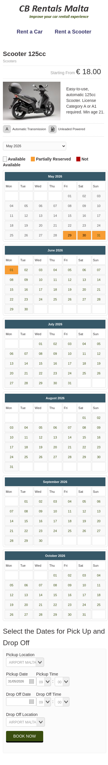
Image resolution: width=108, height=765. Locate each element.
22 (11, 299)
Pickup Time (47, 674)
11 (55, 279)
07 (99, 270)
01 (11, 270)
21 (99, 289)
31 (99, 235)
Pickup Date (17, 674)
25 (55, 299)
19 (69, 289)
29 (11, 309)
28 (99, 299)
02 (26, 270)
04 (55, 270)
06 (84, 270)
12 (69, 279)
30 (26, 309)
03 (40, 270)
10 (40, 279)
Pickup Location (20, 654)
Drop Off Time (48, 694)
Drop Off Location (21, 714)
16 (26, 289)
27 (84, 299)
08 (11, 279)
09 (26, 279)
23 (26, 299)
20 (84, 289)
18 (55, 289)
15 (11, 289)
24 (40, 299)
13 (84, 279)
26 (69, 299)
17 (40, 289)
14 (99, 279)
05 (69, 270)
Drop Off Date (18, 694)
